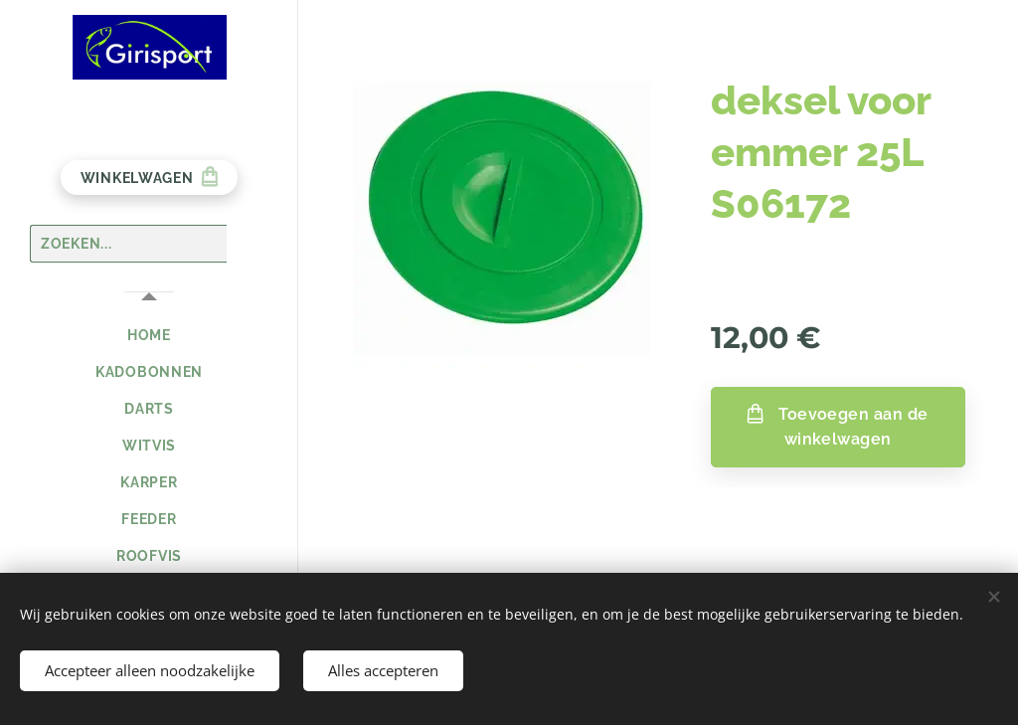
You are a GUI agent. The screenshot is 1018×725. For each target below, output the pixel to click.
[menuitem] (149, 335)
